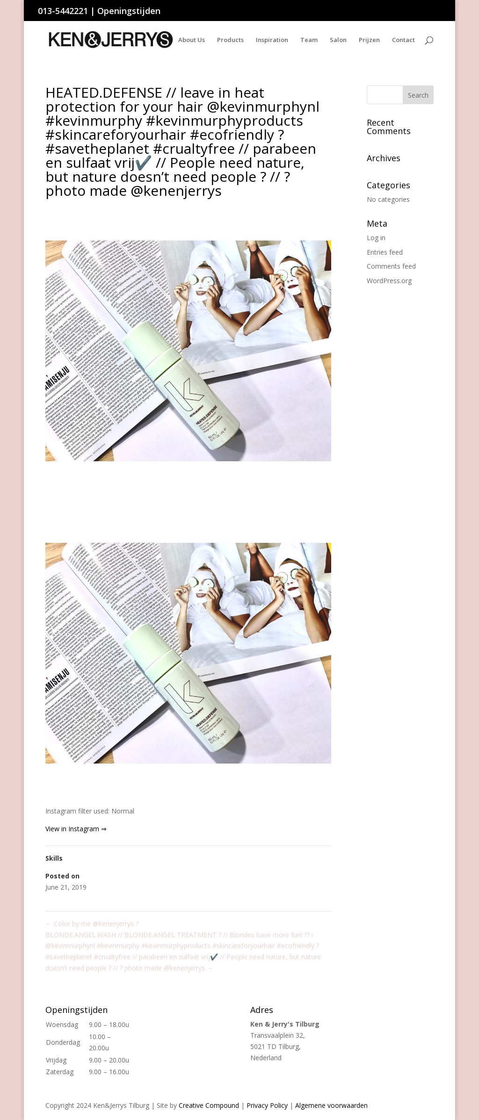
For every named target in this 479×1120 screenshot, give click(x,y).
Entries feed (385, 252)
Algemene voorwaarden (331, 1105)
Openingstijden (128, 10)
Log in (376, 237)
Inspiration (272, 40)
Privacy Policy (267, 1105)
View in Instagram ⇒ (76, 828)
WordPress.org (389, 280)
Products (230, 40)
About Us (191, 40)
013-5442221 (63, 10)
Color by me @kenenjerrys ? (91, 923)
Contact (403, 40)
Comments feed (391, 266)
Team (309, 40)
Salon (338, 40)
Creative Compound (209, 1105)
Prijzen (369, 40)
